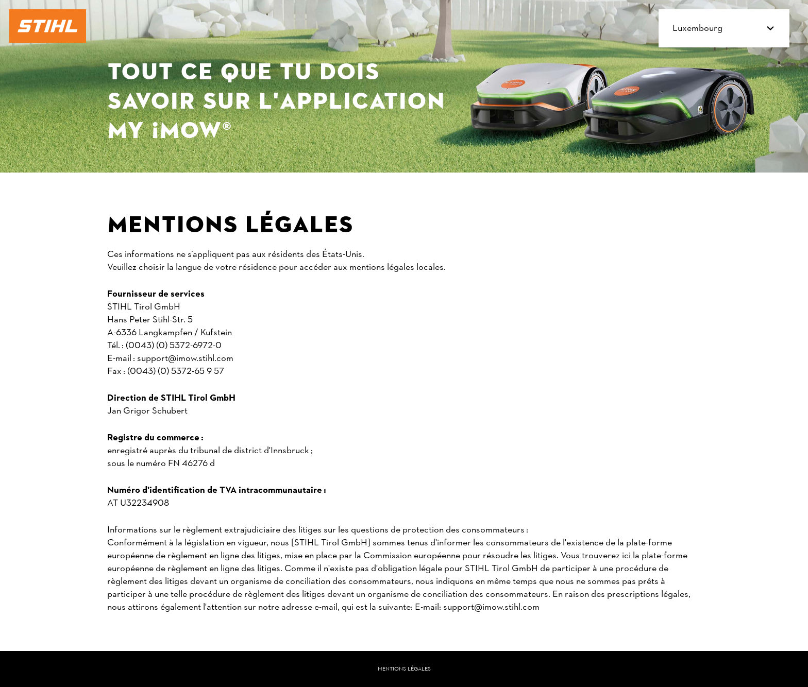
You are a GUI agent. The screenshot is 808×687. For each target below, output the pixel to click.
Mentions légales (404, 669)
